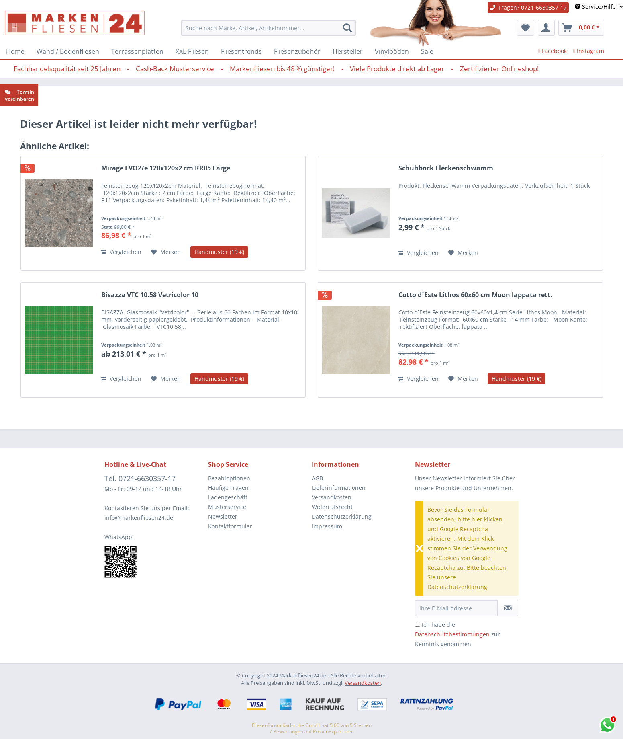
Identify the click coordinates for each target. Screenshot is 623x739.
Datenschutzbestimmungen (452, 634)
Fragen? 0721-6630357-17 (528, 7)
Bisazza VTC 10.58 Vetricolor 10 (149, 295)
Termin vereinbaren (19, 95)
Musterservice (227, 507)
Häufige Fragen (228, 487)
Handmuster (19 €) (219, 252)
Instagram (588, 51)
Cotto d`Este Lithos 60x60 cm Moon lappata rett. (475, 295)
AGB (317, 478)
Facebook (552, 51)
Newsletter (222, 516)
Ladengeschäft (227, 497)
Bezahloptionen (229, 478)
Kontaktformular (230, 526)
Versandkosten (331, 497)
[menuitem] (268, 28)
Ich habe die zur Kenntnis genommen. (457, 634)
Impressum (327, 526)
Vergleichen (121, 252)
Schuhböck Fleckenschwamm (445, 168)
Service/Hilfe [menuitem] (596, 6)
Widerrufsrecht (332, 507)
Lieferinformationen (339, 487)
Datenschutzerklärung (342, 516)
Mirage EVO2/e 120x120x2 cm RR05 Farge (165, 168)
